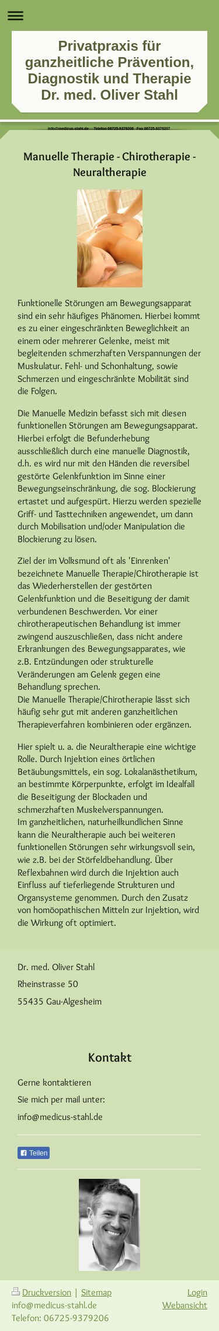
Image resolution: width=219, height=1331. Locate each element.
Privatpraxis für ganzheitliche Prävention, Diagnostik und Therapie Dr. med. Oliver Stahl (109, 70)
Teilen (33, 1153)
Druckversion (41, 1292)
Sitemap (96, 1292)
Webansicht (184, 1305)
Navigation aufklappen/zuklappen (109, 15)
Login (197, 1292)
